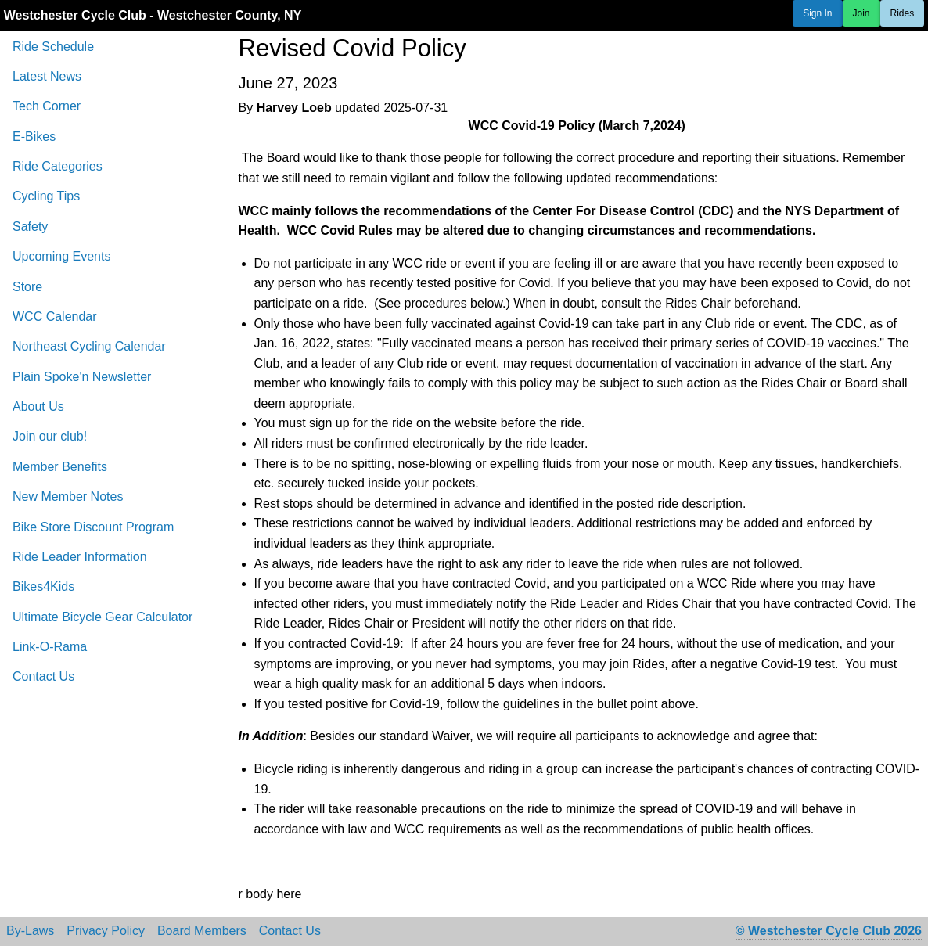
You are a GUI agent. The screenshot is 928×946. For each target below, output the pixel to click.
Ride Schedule (53, 46)
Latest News (47, 76)
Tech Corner (47, 106)
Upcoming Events (61, 256)
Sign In (817, 13)
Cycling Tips (46, 196)
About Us (38, 406)
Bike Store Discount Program (93, 527)
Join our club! (50, 436)
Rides (902, 13)
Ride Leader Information (80, 556)
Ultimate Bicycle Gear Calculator (102, 617)
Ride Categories (58, 166)
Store (27, 286)
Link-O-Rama (50, 646)
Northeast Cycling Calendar (89, 346)
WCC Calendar (55, 316)
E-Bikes (34, 136)
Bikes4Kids (43, 586)
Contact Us (43, 676)
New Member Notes (68, 496)
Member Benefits (60, 466)
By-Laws (30, 931)
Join (861, 13)
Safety (30, 226)
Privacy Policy (106, 931)
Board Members (201, 931)
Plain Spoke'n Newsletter (82, 376)
